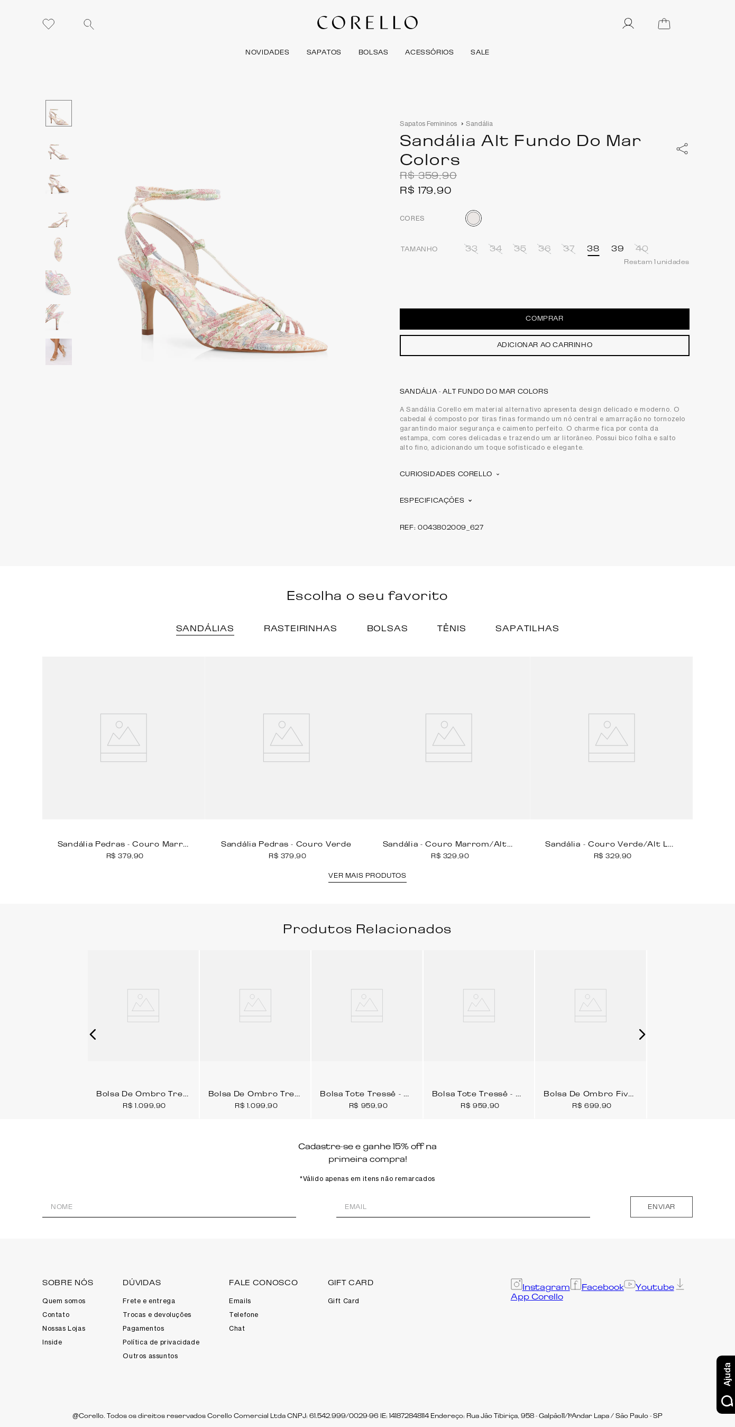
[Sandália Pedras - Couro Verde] (286, 758)
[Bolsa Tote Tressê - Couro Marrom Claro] (366, 1030)
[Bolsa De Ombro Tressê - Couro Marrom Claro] (255, 1030)
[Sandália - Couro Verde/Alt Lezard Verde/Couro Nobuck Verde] (611, 758)
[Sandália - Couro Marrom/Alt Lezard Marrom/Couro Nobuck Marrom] (449, 758)
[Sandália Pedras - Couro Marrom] (123, 758)
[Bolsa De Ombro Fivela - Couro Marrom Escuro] (590, 1030)
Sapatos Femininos (428, 124)
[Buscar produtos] (88, 24)
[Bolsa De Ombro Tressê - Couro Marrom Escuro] (143, 1030)
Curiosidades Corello (449, 474)
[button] (471, 248)
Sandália (479, 124)
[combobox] (156, 24)
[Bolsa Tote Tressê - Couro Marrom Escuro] (479, 1030)
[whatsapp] (682, 148)
